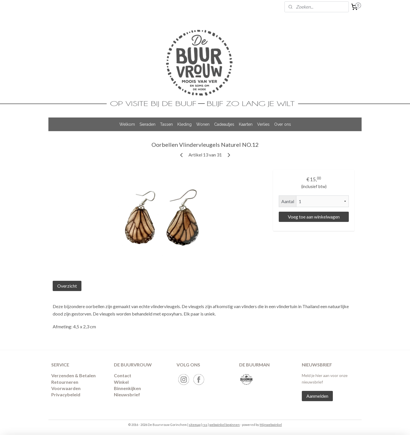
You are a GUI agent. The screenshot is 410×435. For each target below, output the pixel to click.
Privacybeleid (65, 394)
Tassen (166, 124)
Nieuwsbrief (127, 394)
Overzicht (67, 285)
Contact (122, 375)
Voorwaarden (66, 388)
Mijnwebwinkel (271, 424)
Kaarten (246, 124)
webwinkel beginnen (224, 424)
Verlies (263, 124)
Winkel (121, 382)
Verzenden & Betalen (73, 375)
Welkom (127, 124)
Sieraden (147, 124)
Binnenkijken (127, 388)
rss (204, 424)
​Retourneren (64, 382)
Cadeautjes (224, 124)
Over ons (282, 124)
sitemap (194, 424)
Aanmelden (317, 396)
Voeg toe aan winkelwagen (314, 216)
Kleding (184, 124)
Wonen (203, 124)
